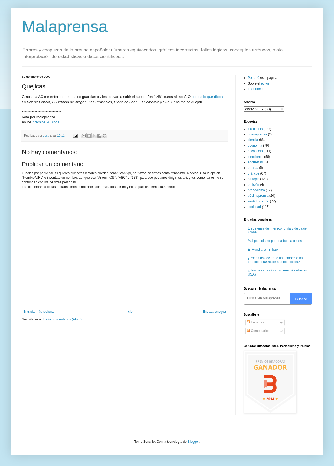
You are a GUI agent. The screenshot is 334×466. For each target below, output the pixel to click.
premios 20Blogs (46, 122)
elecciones (255, 157)
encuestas (255, 162)
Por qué (254, 78)
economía (255, 145)
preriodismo (256, 190)
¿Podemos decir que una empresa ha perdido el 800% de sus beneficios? (275, 260)
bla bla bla (255, 129)
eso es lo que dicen (207, 97)
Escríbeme (255, 89)
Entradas (255, 322)
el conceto (255, 151)
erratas (253, 168)
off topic (253, 179)
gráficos (253, 173)
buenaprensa (257, 134)
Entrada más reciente (38, 312)
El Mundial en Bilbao (263, 249)
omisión (253, 185)
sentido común (258, 201)
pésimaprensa (258, 196)
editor (265, 83)
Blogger (193, 442)
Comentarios (258, 331)
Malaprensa (65, 26)
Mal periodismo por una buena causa (275, 241)
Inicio (129, 312)
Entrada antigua (214, 312)
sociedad (254, 207)
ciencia (253, 140)
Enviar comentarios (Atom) (62, 319)
